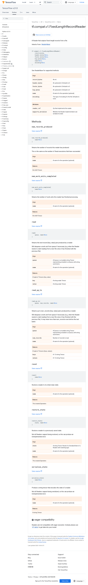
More (34, 12)
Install (24, 2)
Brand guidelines (63, 567)
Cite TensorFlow (63, 570)
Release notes (62, 561)
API (41, 22)
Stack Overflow (62, 564)
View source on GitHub (41, 35)
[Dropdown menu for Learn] (35, 2)
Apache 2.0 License (63, 538)
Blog (29, 557)
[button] (12, 34)
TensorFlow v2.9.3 (10, 8)
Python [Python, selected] (14, 12)
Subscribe (65, 581)
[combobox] (52, 2)
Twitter (30, 564)
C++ (21, 12)
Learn (31, 2)
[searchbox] (12, 18)
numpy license (42, 542)
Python (59, 22)
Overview (5, 12)
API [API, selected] (40, 2)
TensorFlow (35, 22)
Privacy (36, 577)
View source (36, 131)
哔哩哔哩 (30, 567)
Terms (30, 577)
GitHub (82, 2)
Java (27, 12)
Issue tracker (62, 557)
